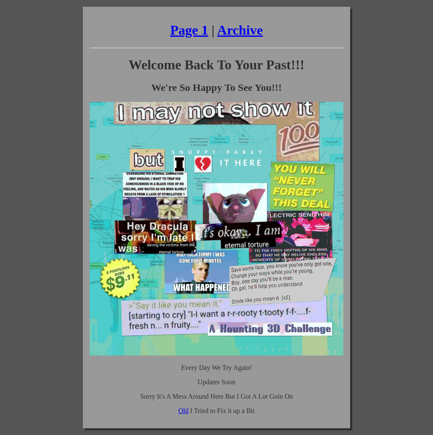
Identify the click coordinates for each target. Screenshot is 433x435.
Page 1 (189, 30)
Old (183, 410)
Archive (240, 30)
